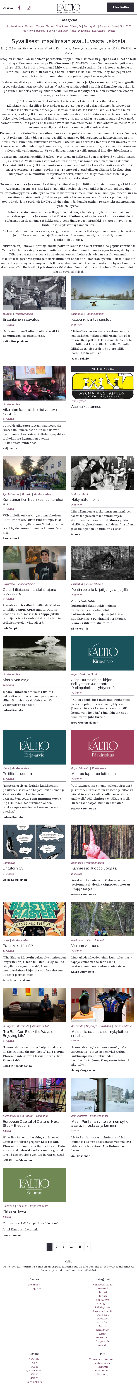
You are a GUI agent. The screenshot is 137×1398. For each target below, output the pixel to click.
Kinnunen (8, 1206)
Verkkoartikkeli (14, 26)
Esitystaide (98, 30)
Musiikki (40, 30)
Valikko (8, 8)
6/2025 (34, 1367)
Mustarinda (78, 940)
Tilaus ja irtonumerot (102, 1359)
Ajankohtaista (11, 494)
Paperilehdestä (108, 26)
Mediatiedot (102, 1370)
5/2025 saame (34, 1370)
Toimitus (102, 1367)
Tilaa (120, 7)
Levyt (50, 30)
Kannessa (77, 862)
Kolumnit (22, 1206)
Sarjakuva (62, 26)
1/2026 (75, 1041)
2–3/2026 (8, 325)
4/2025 (34, 1378)
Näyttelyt (28, 30)
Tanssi (40, 26)
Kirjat (73, 30)
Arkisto (111, 30)
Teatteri (29, 26)
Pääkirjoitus (91, 26)
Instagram (34, 1288)
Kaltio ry (102, 1374)
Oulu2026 (125, 26)
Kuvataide (62, 30)
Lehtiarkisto (34, 1382)
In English (84, 30)
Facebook (34, 1284)
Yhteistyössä (78, 401)
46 (79, 1247)
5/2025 (34, 1374)
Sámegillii (75, 26)
